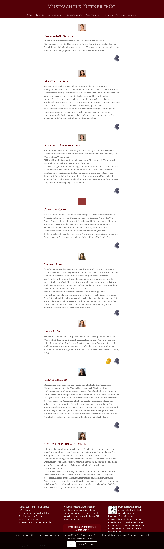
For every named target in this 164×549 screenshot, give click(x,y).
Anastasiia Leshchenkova (62, 145)
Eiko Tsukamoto (55, 380)
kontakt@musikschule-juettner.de (35, 522)
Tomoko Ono (53, 264)
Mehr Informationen (87, 544)
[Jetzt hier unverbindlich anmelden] (82, 528)
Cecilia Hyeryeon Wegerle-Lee (65, 444)
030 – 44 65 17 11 (35, 516)
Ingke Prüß (52, 331)
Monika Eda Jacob (56, 81)
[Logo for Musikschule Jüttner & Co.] (82, 6)
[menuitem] (30, 15)
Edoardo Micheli (56, 209)
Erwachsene (129, 522)
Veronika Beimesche (58, 35)
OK (71, 544)
